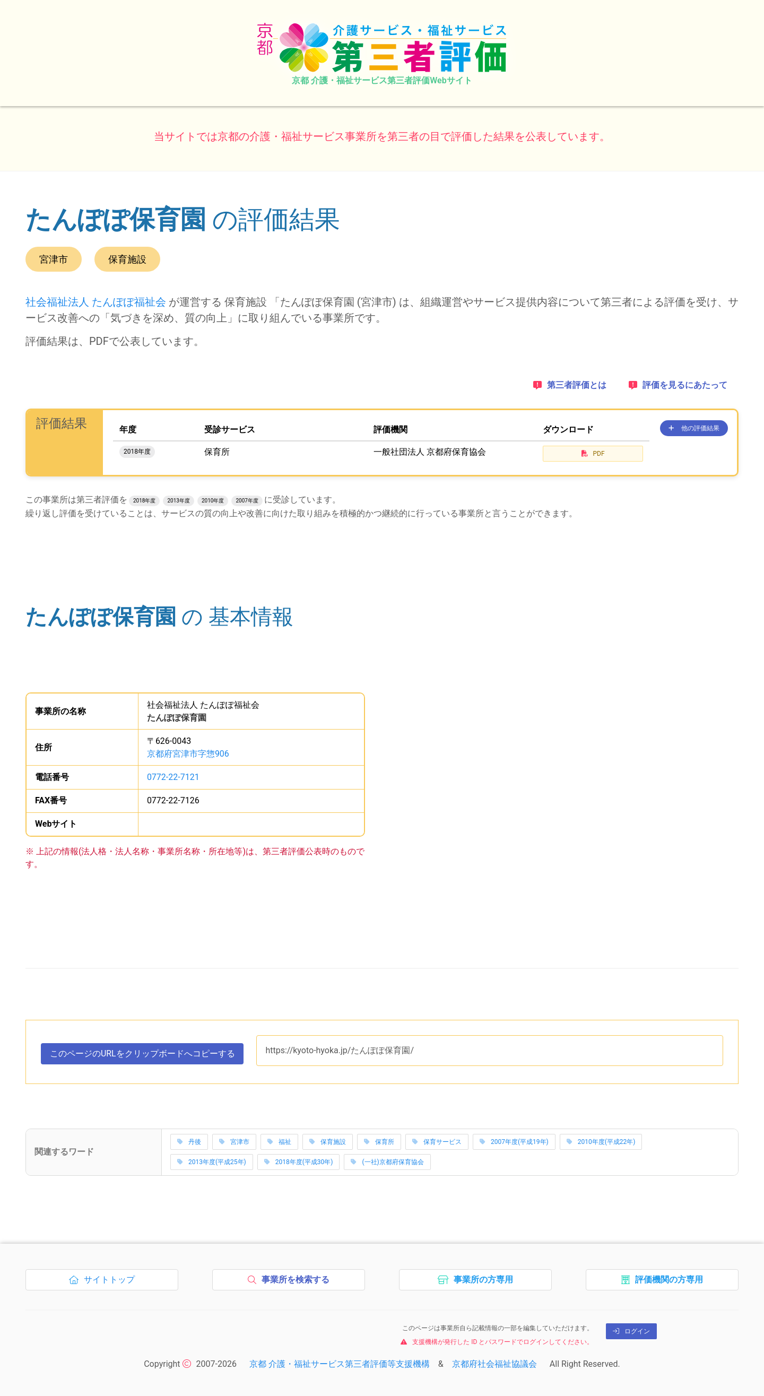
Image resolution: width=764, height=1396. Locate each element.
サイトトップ (105, 1282)
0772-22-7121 (173, 777)
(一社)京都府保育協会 (387, 1162)
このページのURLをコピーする (142, 1055)
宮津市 (234, 1142)
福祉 (279, 1142)
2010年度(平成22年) (601, 1142)
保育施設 (327, 1142)
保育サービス (437, 1142)
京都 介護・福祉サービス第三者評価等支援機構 (339, 1364)
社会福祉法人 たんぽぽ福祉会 (95, 302)
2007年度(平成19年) (514, 1142)
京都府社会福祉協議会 (494, 1364)
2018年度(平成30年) (298, 1162)
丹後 (189, 1142)
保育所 (379, 1142)
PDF (593, 453)
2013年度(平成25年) (211, 1162)
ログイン (631, 1331)
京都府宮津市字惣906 (188, 754)
